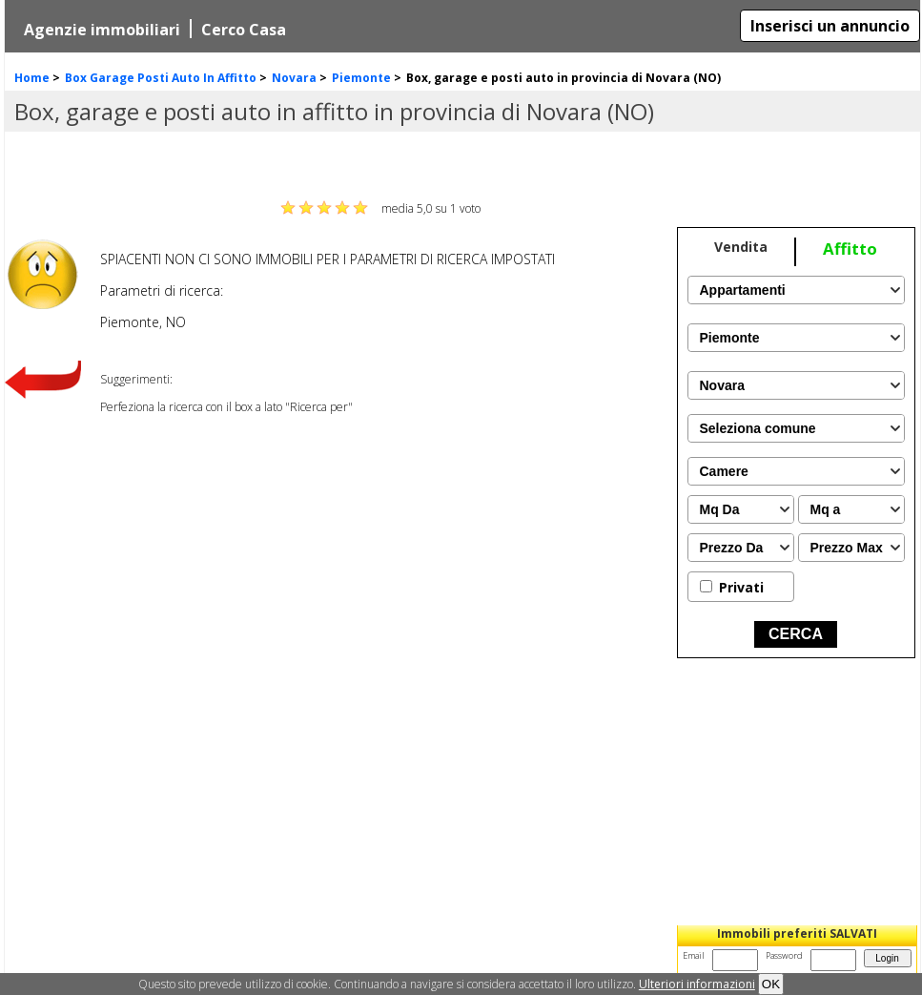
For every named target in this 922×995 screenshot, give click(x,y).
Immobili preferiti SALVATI (797, 933)
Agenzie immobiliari (102, 29)
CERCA (795, 634)
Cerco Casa (243, 29)
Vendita (741, 247)
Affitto (850, 248)
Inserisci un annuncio (830, 25)
